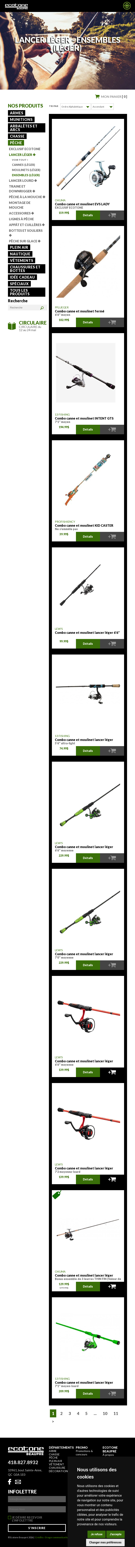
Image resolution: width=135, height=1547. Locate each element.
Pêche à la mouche (27, 197)
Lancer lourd (23, 180)
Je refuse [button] (96, 1534)
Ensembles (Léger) (26, 175)
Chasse (17, 136)
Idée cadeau (22, 277)
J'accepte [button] (115, 1534)
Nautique (20, 254)
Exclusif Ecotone (24, 149)
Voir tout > (20, 159)
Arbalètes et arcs (24, 128)
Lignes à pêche (21, 219)
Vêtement (56, 1464)
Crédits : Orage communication (52, 1537)
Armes (16, 113)
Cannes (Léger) (23, 164)
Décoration (58, 1471)
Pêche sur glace (24, 241)
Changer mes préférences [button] (105, 1542)
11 (115, 1413)
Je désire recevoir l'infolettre (27, 1517)
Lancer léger (22, 155)
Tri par (53, 106)
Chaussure (57, 1467)
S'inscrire (37, 1527)
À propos (108, 1454)
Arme (53, 1450)
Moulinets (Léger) (26, 170)
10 (105, 1413)
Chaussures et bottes (25, 269)
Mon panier (114, 96)
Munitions (21, 119)
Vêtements (21, 260)
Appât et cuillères (27, 225)
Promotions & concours (84, 1452)
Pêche (16, 143)
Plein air (19, 247)
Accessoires (21, 213)
